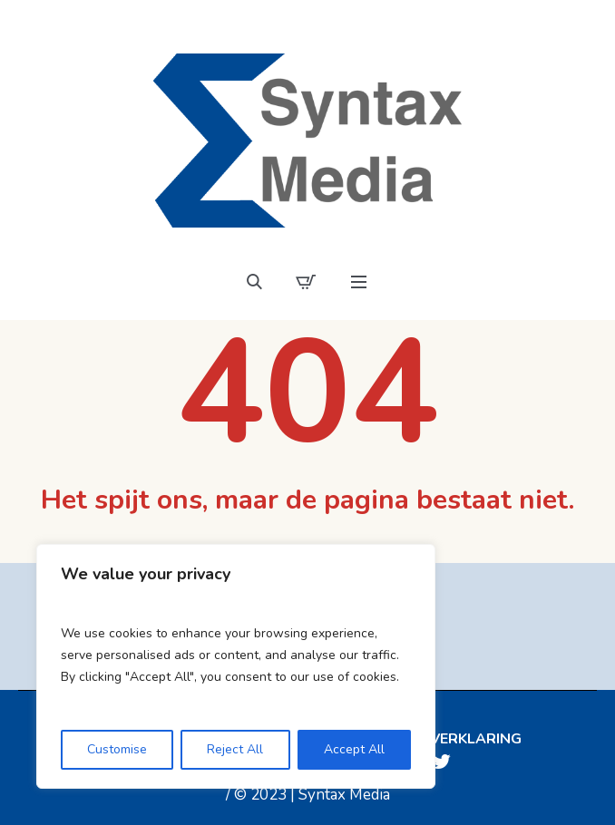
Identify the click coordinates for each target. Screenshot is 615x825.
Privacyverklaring (444, 739)
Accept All (354, 749)
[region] (235, 666)
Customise (117, 749)
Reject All (235, 749)
